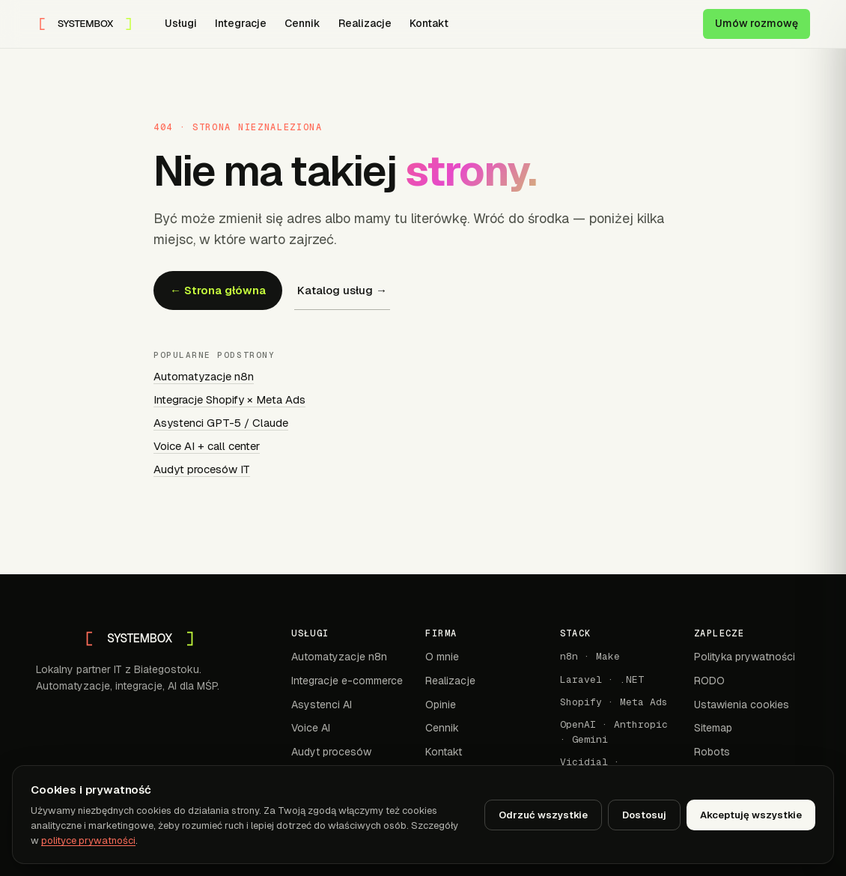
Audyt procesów (331, 751)
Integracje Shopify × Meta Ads (229, 399)
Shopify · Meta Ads (614, 702)
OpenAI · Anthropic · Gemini (614, 732)
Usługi (181, 23)
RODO (709, 680)
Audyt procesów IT (201, 469)
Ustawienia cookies (741, 704)
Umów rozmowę (756, 23)
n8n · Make (590, 656)
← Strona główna (218, 290)
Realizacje (365, 23)
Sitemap (713, 727)
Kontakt (429, 23)
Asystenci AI (321, 704)
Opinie (440, 704)
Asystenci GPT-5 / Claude (220, 423)
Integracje (241, 23)
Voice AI (310, 727)
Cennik (302, 23)
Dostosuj (644, 815)
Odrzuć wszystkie (543, 815)
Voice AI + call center (206, 446)
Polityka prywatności (744, 656)
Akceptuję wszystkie (751, 815)
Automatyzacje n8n (203, 376)
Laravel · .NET (602, 679)
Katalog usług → (342, 290)
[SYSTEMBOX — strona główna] (85, 24)
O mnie (442, 656)
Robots (712, 751)
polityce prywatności (88, 840)
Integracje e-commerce (347, 680)
